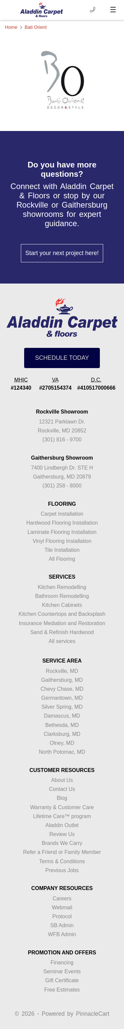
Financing (62, 962)
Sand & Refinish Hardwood (62, 632)
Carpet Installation (62, 514)
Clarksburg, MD (62, 734)
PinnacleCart (92, 1013)
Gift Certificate (62, 980)
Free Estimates (62, 990)
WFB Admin (62, 934)
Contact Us (62, 789)
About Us (62, 780)
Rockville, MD (62, 671)
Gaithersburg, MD (62, 680)
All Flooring (62, 559)
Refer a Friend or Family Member (62, 852)
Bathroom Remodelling (62, 596)
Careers (62, 898)
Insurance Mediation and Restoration (62, 623)
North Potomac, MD (62, 752)
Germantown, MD (62, 698)
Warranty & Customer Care (62, 807)
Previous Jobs (62, 870)
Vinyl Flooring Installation (62, 541)
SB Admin (61, 925)
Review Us (61, 834)
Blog (62, 798)
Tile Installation (61, 550)
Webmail (62, 907)
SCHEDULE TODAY (62, 357)
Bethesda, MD (62, 725)
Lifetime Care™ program (62, 816)
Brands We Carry (62, 843)
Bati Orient (36, 27)
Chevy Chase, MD (62, 689)
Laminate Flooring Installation (62, 532)
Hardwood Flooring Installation (62, 523)
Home (11, 27)
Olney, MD (62, 743)
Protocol (62, 916)
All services (62, 641)
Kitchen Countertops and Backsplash (62, 614)
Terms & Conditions (62, 861)
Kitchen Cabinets (62, 605)
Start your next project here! (62, 253)
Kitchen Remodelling (62, 587)
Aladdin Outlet (62, 825)
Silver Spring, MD (61, 707)
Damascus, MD (62, 716)
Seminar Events (62, 971)
